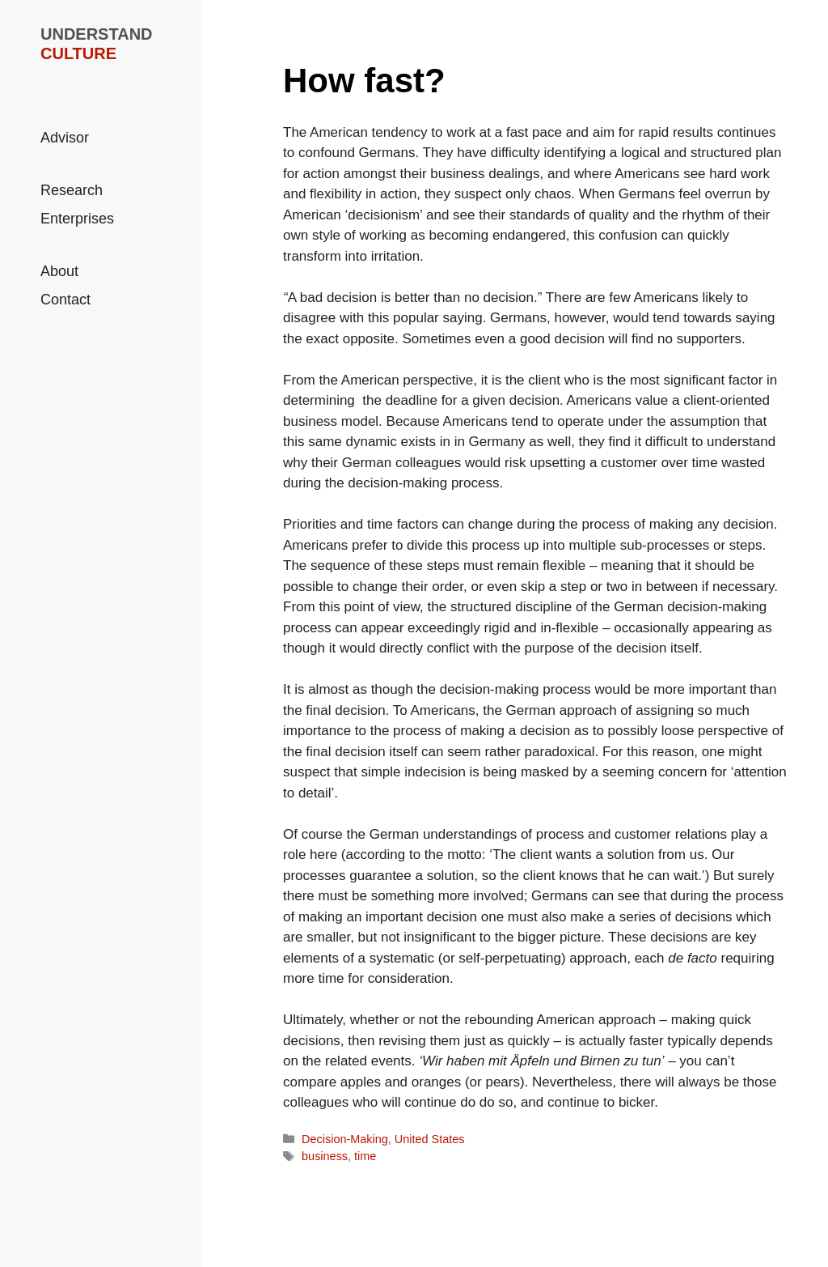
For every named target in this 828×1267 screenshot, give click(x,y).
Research (71, 190)
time (365, 1156)
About (59, 271)
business (325, 1156)
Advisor (64, 138)
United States (430, 1139)
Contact (65, 299)
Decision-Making (345, 1139)
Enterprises (77, 218)
